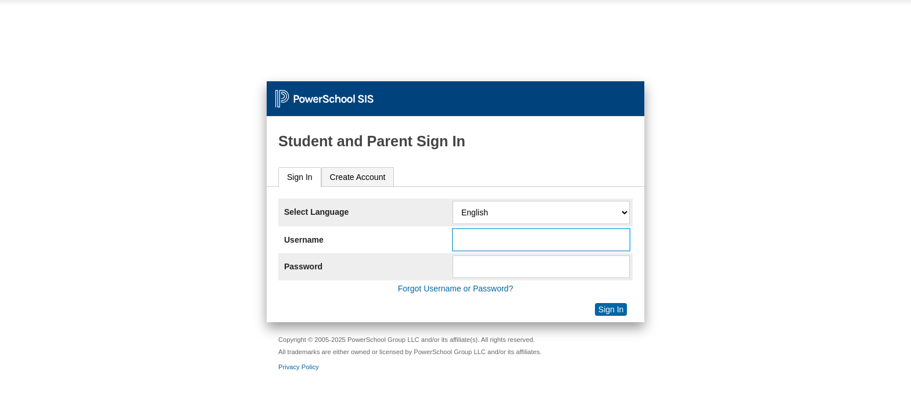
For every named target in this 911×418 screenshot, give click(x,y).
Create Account (358, 177)
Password (303, 266)
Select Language (316, 212)
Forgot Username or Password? (455, 288)
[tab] (299, 177)
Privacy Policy (298, 366)
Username (304, 239)
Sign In (300, 177)
